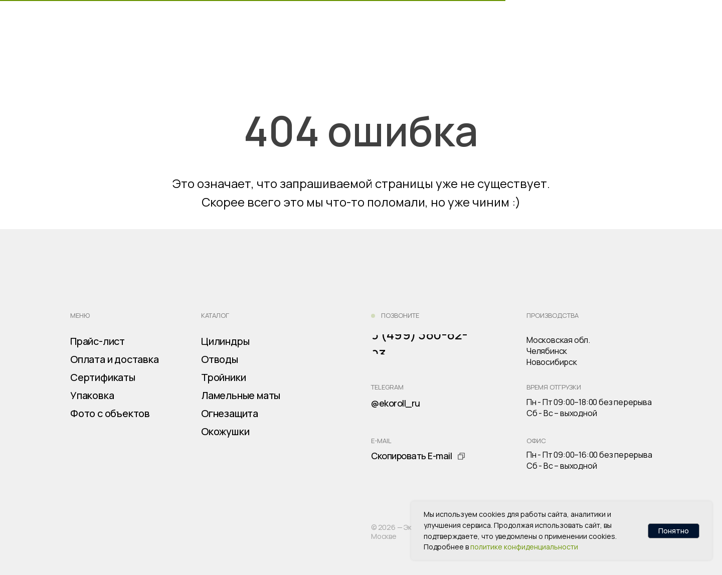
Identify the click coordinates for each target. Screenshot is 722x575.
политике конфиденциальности (524, 546)
